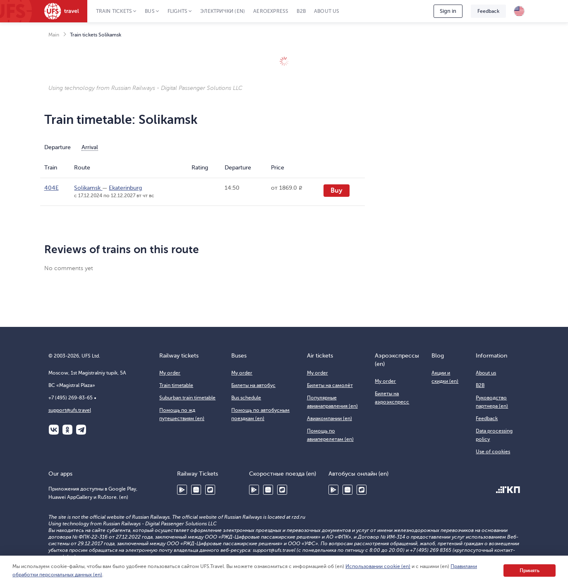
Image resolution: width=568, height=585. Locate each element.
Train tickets (114, 11)
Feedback (488, 11)
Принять (529, 570)
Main (53, 35)
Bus (150, 11)
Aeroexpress (270, 11)
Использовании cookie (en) (377, 566)
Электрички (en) (222, 11)
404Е (51, 188)
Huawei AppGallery (196, 490)
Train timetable (176, 385)
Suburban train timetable (187, 398)
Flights (177, 11)
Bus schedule (246, 398)
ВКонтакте (53, 429)
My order (169, 373)
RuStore (210, 490)
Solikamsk (88, 188)
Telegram (81, 429)
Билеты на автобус (253, 385)
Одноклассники (67, 429)
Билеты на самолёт (330, 385)
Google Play (182, 490)
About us (327, 11)
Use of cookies (493, 451)
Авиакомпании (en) (329, 418)
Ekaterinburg (125, 188)
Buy (337, 190)
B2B (301, 11)
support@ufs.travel (69, 410)
